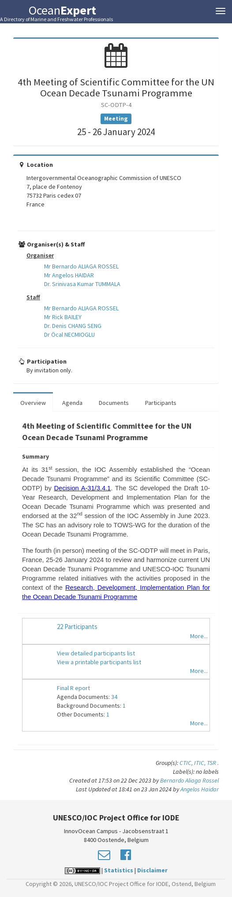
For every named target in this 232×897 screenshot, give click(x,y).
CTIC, (187, 763)
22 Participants (77, 626)
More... (199, 636)
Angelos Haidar (199, 789)
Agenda (72, 403)
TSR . (213, 763)
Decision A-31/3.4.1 (82, 488)
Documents (114, 403)
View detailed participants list (96, 653)
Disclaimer (152, 870)
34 (114, 697)
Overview (33, 403)
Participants (160, 403)
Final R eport (73, 688)
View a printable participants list (99, 662)
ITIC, (200, 763)
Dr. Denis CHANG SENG (72, 326)
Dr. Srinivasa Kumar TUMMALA (82, 284)
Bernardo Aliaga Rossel (189, 780)
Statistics (118, 870)
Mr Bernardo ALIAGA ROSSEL (81, 266)
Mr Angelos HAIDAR (69, 275)
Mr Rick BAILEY (63, 317)
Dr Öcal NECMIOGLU (69, 334)
